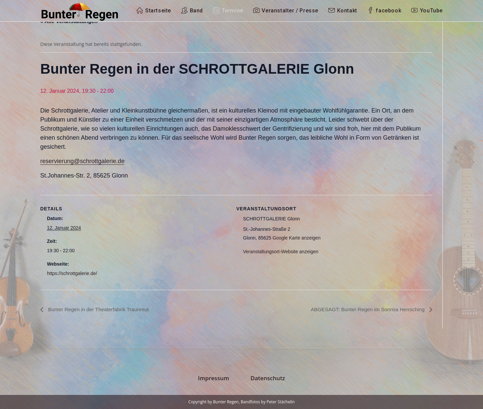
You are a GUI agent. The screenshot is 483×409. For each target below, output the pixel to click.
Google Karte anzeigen (296, 238)
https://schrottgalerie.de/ (72, 273)
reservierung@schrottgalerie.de (82, 161)
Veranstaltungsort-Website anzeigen (281, 251)
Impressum (213, 378)
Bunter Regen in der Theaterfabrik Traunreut (100, 309)
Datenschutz (268, 378)
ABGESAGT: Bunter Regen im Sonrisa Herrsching (365, 309)
